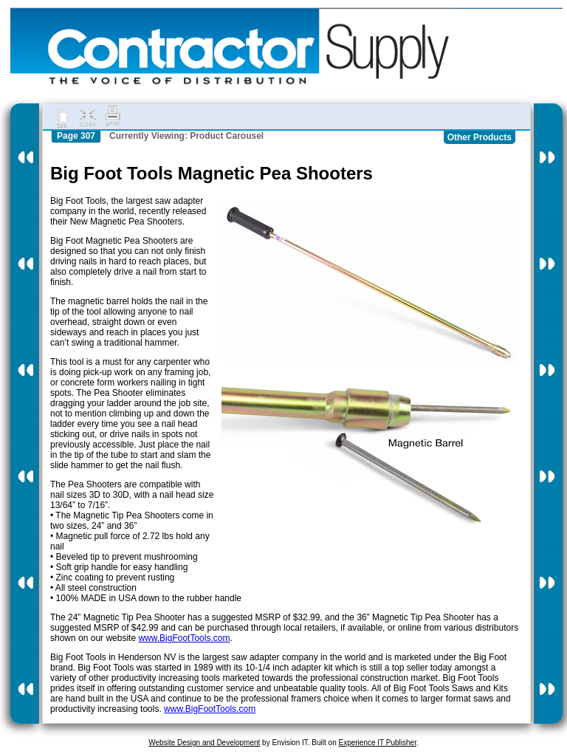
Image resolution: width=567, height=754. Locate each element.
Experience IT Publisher (377, 742)
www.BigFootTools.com (184, 638)
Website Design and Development (204, 742)
